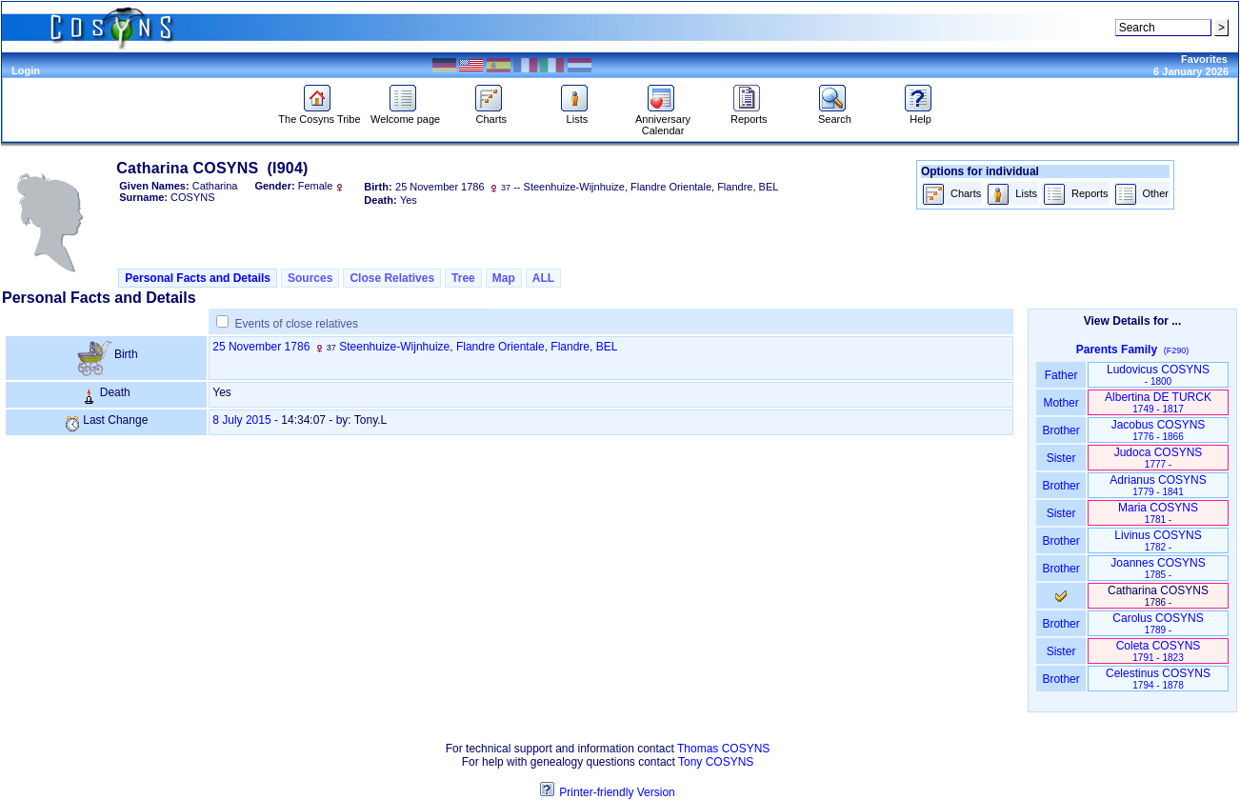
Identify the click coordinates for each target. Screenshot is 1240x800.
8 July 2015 (241, 420)
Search (834, 114)
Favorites (1204, 59)
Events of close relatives (296, 323)
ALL (543, 278)
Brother (1060, 430)
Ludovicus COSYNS (1158, 375)
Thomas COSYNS (723, 748)
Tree (463, 278)
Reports (749, 114)
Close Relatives (392, 278)
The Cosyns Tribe (319, 114)
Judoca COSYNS (1158, 458)
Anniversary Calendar (662, 120)
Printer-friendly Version (616, 792)
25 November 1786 (261, 346)
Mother (1061, 403)
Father (1060, 375)
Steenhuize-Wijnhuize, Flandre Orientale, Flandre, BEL (478, 346)
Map (503, 278)
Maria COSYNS (1158, 513)
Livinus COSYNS (1157, 540)
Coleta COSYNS (1158, 651)
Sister (1061, 458)
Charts (491, 114)
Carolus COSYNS (1157, 623)
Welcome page (405, 114)
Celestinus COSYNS (1158, 678)
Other (1142, 195)
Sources (310, 278)
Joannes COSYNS (1157, 568)
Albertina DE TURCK (1158, 402)
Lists (576, 114)
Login (25, 70)
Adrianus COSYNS (1158, 485)
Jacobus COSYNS (1158, 430)
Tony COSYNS (715, 762)
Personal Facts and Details (197, 278)
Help (920, 114)
